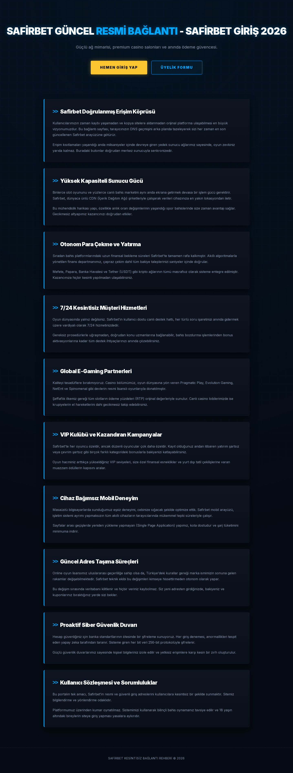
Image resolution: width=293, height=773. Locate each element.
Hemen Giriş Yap (119, 67)
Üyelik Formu (177, 67)
